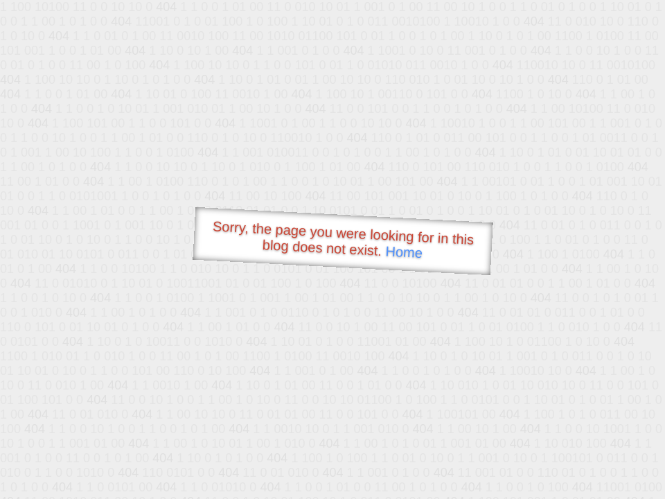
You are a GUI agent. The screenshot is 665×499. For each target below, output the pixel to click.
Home (404, 252)
